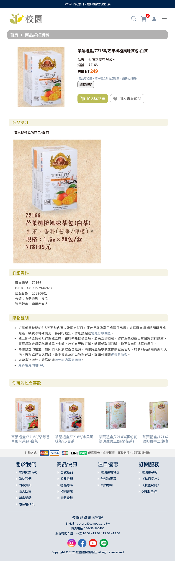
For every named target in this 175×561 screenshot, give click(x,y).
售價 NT (83, 71)
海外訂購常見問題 (68, 359)
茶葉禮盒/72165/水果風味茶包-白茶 (74, 439)
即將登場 (66, 497)
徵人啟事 (25, 491)
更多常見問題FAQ (31, 365)
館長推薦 (66, 478)
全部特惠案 (108, 478)
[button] (134, 19)
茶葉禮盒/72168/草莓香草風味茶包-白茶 (30, 439)
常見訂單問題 (101, 333)
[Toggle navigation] (164, 19)
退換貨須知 (119, 354)
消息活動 (25, 497)
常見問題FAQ (28, 472)
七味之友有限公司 (102, 59)
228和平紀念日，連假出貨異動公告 (87, 4)
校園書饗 (66, 491)
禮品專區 (66, 485)
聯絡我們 (25, 478)
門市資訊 (25, 485)
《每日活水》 (151, 478)
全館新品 (66, 472)
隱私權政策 (27, 504)
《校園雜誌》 (151, 485)
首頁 (14, 35)
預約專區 (106, 485)
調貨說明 (86, 84)
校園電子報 (149, 472)
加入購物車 (92, 99)
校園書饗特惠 (110, 472)
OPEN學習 (149, 491)
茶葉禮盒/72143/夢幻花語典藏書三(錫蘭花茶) (118, 439)
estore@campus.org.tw (93, 523)
